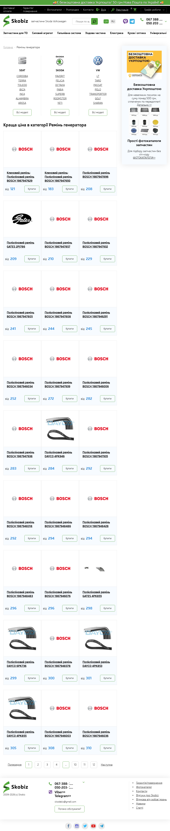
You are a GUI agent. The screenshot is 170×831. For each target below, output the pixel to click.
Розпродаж (72, 9)
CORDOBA (22, 76)
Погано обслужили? (69, 808)
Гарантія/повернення (30, 10)
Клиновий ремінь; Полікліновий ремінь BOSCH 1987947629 (20, 176)
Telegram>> (63, 796)
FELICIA (60, 80)
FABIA (60, 89)
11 (84, 764)
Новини (140, 803)
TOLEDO (22, 85)
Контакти (88, 9)
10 (75, 764)
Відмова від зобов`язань (151, 799)
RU (113, 21)
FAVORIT (60, 76)
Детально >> (144, 104)
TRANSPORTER (98, 94)
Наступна (107, 764)
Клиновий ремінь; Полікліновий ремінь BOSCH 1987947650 (58, 176)
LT (98, 76)
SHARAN (98, 103)
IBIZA (22, 89)
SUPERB (60, 94)
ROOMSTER (60, 98)
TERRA (22, 80)
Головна (8, 47)
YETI (59, 103)
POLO (98, 89)
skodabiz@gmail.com (65, 801)
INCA (22, 94)
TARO (98, 80)
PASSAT (97, 85)
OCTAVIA (60, 85)
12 (94, 764)
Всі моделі (22, 112)
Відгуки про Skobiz (147, 795)
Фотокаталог (54, 9)
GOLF (98, 98)
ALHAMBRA (22, 98)
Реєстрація (122, 9)
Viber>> (60, 792)
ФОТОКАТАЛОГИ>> (144, 157)
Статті (139, 807)
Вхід (103, 9)
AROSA (22, 103)
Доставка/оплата (9, 10)
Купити (32, 188)
